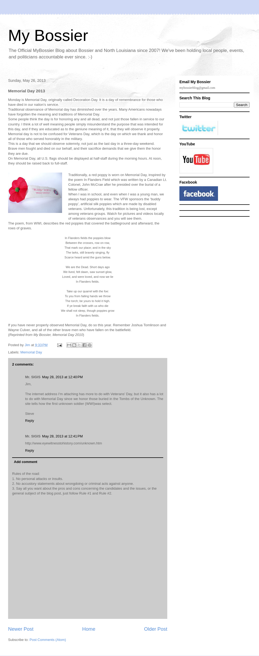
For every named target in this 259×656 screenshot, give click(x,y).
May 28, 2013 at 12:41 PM (62, 436)
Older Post (155, 629)
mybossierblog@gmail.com (197, 88)
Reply (29, 421)
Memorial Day (31, 352)
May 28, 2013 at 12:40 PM (62, 377)
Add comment (26, 462)
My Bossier (48, 35)
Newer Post (20, 629)
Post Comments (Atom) (48, 640)
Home (89, 629)
